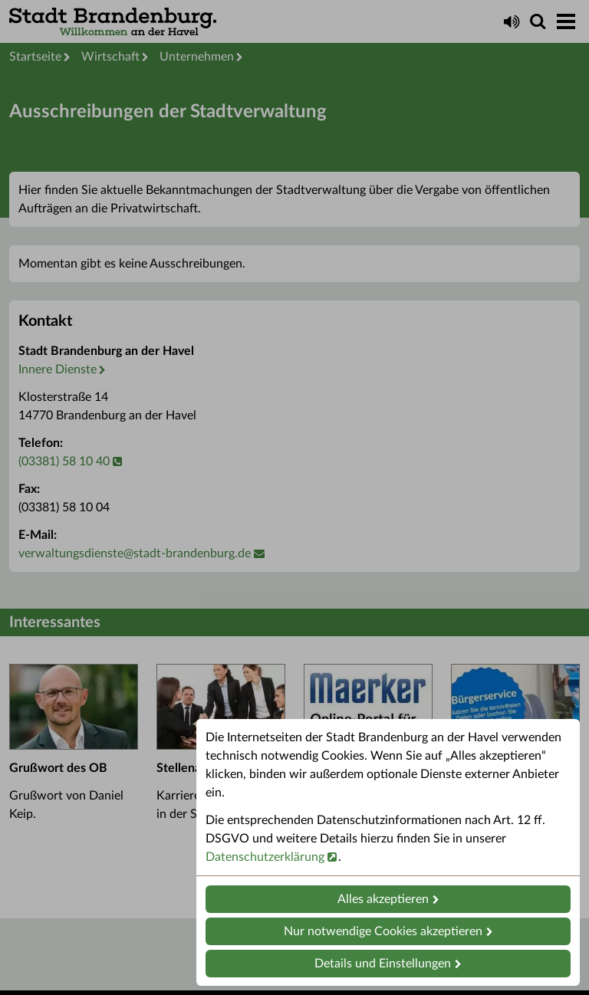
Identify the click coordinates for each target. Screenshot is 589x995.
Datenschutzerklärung (265, 857)
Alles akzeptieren (383, 899)
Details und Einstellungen (382, 963)
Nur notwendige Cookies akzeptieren (383, 931)
